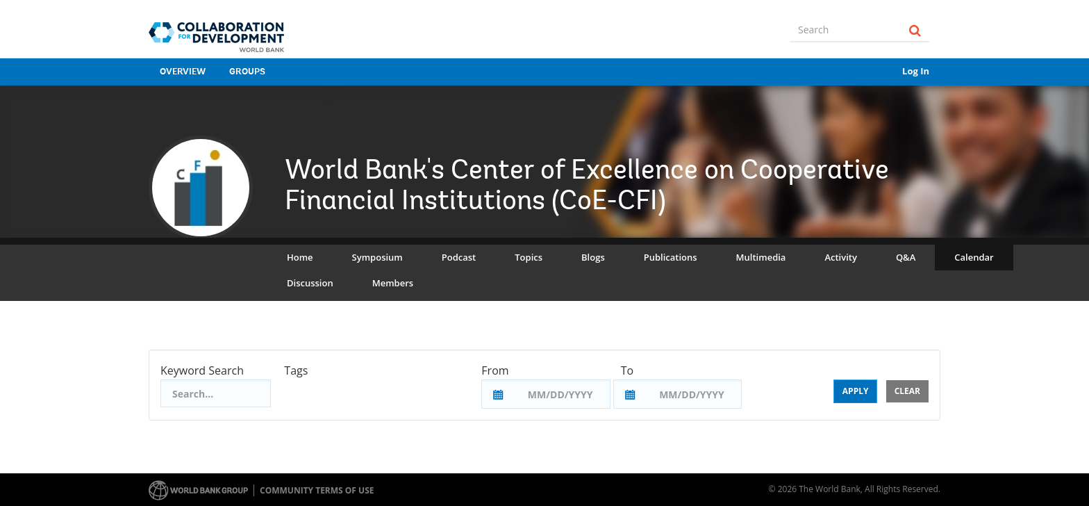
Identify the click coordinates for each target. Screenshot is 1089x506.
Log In (915, 71)
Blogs (593, 257)
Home (300, 257)
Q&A (905, 257)
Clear (907, 391)
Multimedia (761, 257)
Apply (855, 391)
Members (392, 283)
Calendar (973, 257)
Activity (840, 257)
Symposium (377, 257)
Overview (183, 71)
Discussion (310, 283)
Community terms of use (317, 490)
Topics (528, 257)
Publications (670, 257)
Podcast (459, 257)
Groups (247, 71)
